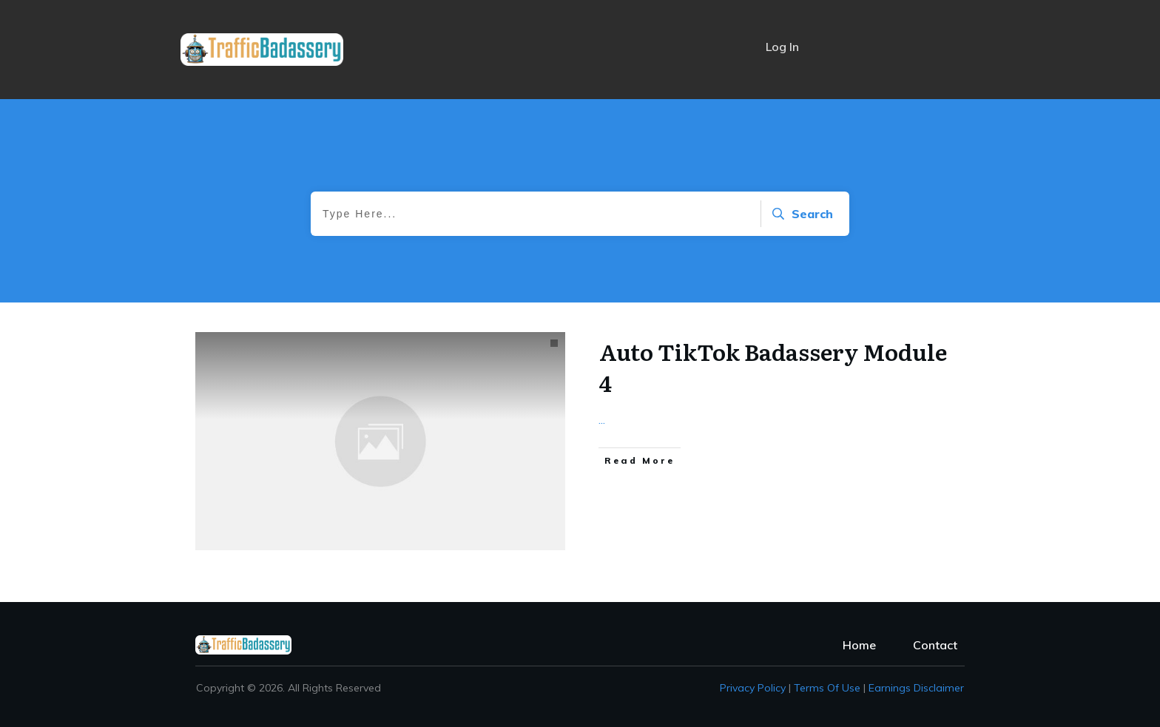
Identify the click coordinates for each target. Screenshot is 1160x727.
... (601, 419)
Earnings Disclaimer (916, 687)
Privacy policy (753, 687)
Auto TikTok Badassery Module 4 (773, 367)
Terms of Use (827, 687)
